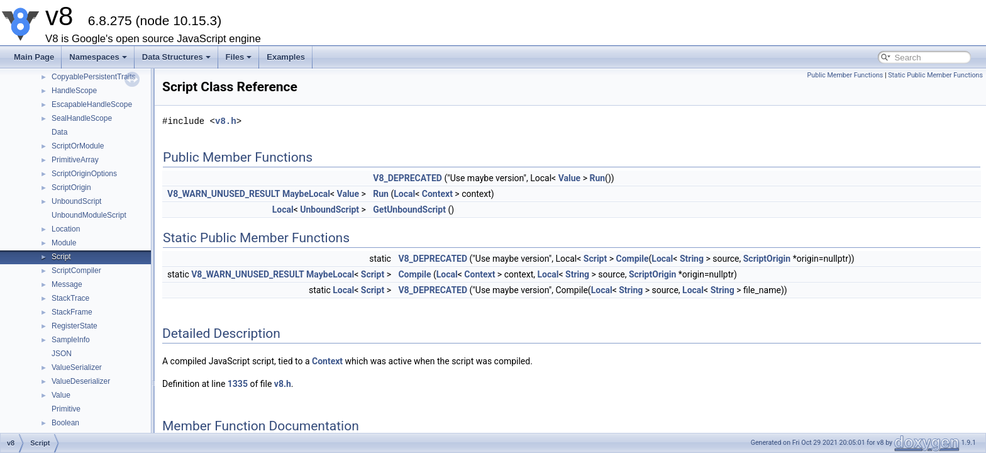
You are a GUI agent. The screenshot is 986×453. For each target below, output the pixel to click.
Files (239, 57)
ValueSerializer (77, 367)
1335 (238, 384)
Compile (632, 259)
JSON (62, 353)
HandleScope (74, 90)
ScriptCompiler (76, 270)
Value (61, 395)
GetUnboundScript (409, 209)
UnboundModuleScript (89, 215)
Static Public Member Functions (935, 75)
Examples (286, 57)
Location (66, 229)
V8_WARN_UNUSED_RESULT (223, 194)
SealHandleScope (82, 118)
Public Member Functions (845, 75)
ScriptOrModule (78, 146)
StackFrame (72, 312)
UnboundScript (76, 201)
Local (404, 194)
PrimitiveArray (75, 159)
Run (597, 178)
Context (437, 194)
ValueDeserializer (81, 381)
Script (61, 256)
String (692, 259)
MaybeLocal (306, 194)
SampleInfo (71, 339)
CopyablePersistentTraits (94, 76)
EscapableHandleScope (92, 104)
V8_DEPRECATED (407, 178)
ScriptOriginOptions (84, 173)
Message (67, 284)
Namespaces (98, 57)
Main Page (34, 57)
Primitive (66, 409)
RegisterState (74, 326)
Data (59, 132)
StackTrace (70, 298)
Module (64, 242)
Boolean (65, 422)
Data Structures (176, 57)
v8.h (225, 121)
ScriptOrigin (71, 187)
